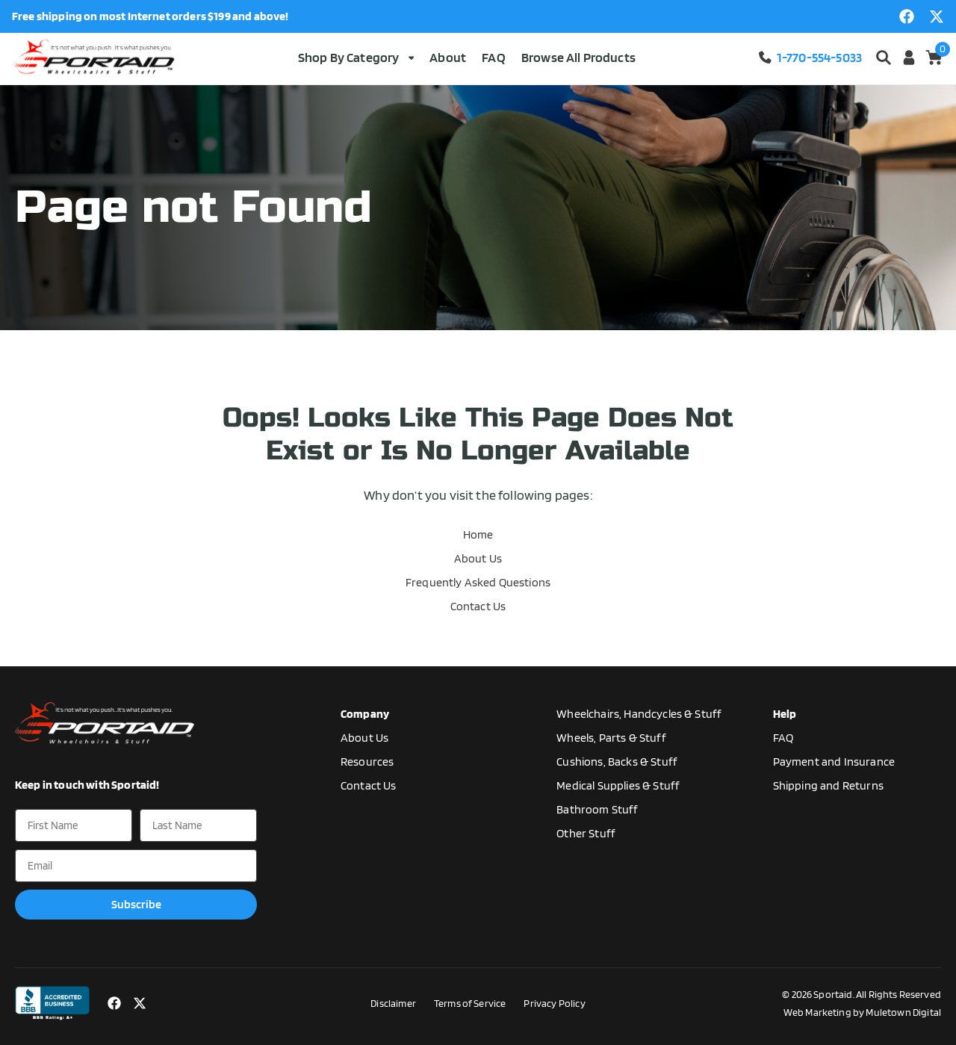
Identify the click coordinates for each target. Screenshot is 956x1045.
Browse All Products (578, 57)
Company (365, 714)
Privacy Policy (554, 1003)
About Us (478, 558)
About (447, 57)
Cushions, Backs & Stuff (616, 761)
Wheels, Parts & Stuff (610, 738)
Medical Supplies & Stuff (618, 785)
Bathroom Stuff (597, 809)
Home (478, 534)
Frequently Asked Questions (478, 582)
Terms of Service (470, 1003)
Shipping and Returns (828, 785)
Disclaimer (393, 1003)
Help (785, 714)
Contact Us (478, 606)
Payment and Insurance (834, 761)
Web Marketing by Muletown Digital (862, 1012)
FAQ (493, 57)
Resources (367, 761)
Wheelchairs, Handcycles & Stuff (638, 714)
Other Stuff (585, 833)
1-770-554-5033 (809, 57)
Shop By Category (356, 57)
